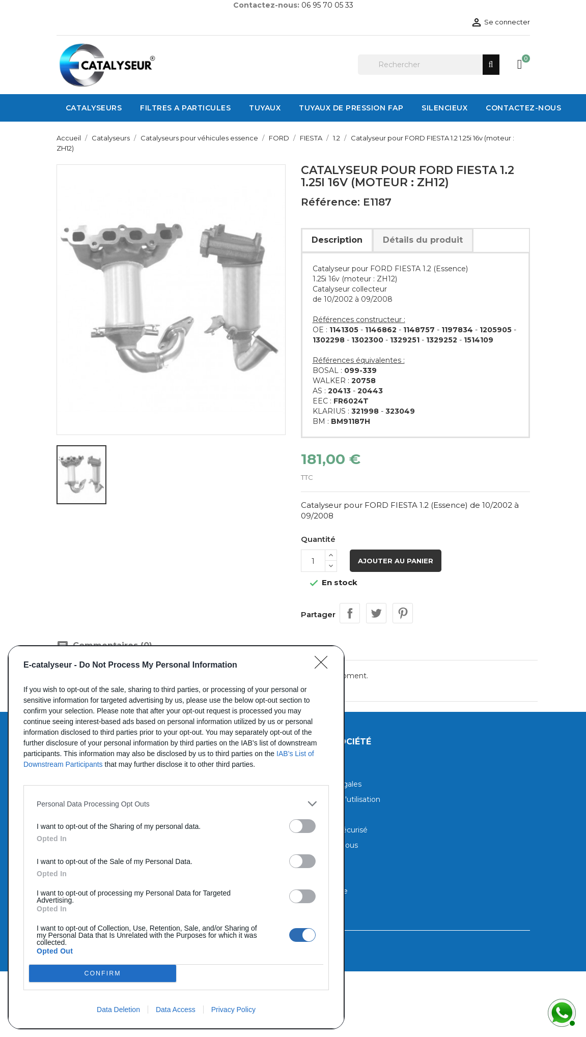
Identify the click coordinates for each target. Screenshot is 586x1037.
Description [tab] (337, 240)
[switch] (302, 826)
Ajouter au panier (395, 561)
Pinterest (403, 613)
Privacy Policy (233, 1009)
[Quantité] (313, 561)
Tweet (376, 613)
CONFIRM (102, 973)
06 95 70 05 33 (327, 5)
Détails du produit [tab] (423, 240)
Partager (350, 613)
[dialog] (176, 837)
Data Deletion (118, 1009)
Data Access (176, 1009)
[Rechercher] (428, 64)
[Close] (324, 665)
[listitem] (176, 803)
